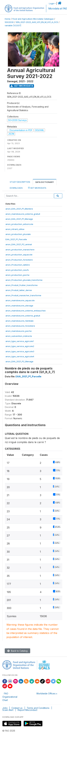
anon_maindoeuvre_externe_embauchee (26, 310)
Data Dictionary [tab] (44, 182)
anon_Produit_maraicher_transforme (23, 295)
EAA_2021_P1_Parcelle (16, 239)
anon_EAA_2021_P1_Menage (19, 219)
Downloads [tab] (16, 188)
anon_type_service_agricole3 (20, 351)
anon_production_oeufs (17, 270)
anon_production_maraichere (20, 249)
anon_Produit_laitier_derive (19, 290)
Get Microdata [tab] (37, 187)
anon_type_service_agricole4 (20, 356)
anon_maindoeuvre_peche (19, 331)
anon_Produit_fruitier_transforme (22, 285)
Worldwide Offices (46, 693)
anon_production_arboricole (19, 224)
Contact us (16, 708)
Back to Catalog (17, 650)
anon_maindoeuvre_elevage (19, 305)
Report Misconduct (27, 710)
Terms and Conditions (38, 708)
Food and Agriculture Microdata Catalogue (33, 19)
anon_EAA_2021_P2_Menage (19, 361)
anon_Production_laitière (18, 265)
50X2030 (9, 22)
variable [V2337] (13, 25)
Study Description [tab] (20, 182)
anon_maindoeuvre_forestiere (20, 326)
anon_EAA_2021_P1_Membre (19, 208)
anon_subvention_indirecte (19, 336)
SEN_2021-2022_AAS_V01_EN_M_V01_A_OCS (37, 22)
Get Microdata (22, 85)
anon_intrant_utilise (15, 229)
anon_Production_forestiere (19, 259)
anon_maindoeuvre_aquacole (20, 300)
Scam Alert (7, 710)
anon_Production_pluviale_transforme (24, 280)
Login (51, 3)
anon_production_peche (17, 275)
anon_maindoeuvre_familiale (20, 321)
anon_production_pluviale (18, 234)
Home (7, 19)
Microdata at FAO (57, 8)
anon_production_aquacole (19, 254)
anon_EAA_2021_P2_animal (19, 244)
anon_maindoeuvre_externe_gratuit (23, 214)
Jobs (5, 708)
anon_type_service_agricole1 (20, 341)
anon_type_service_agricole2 (20, 346)
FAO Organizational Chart (9, 696)
